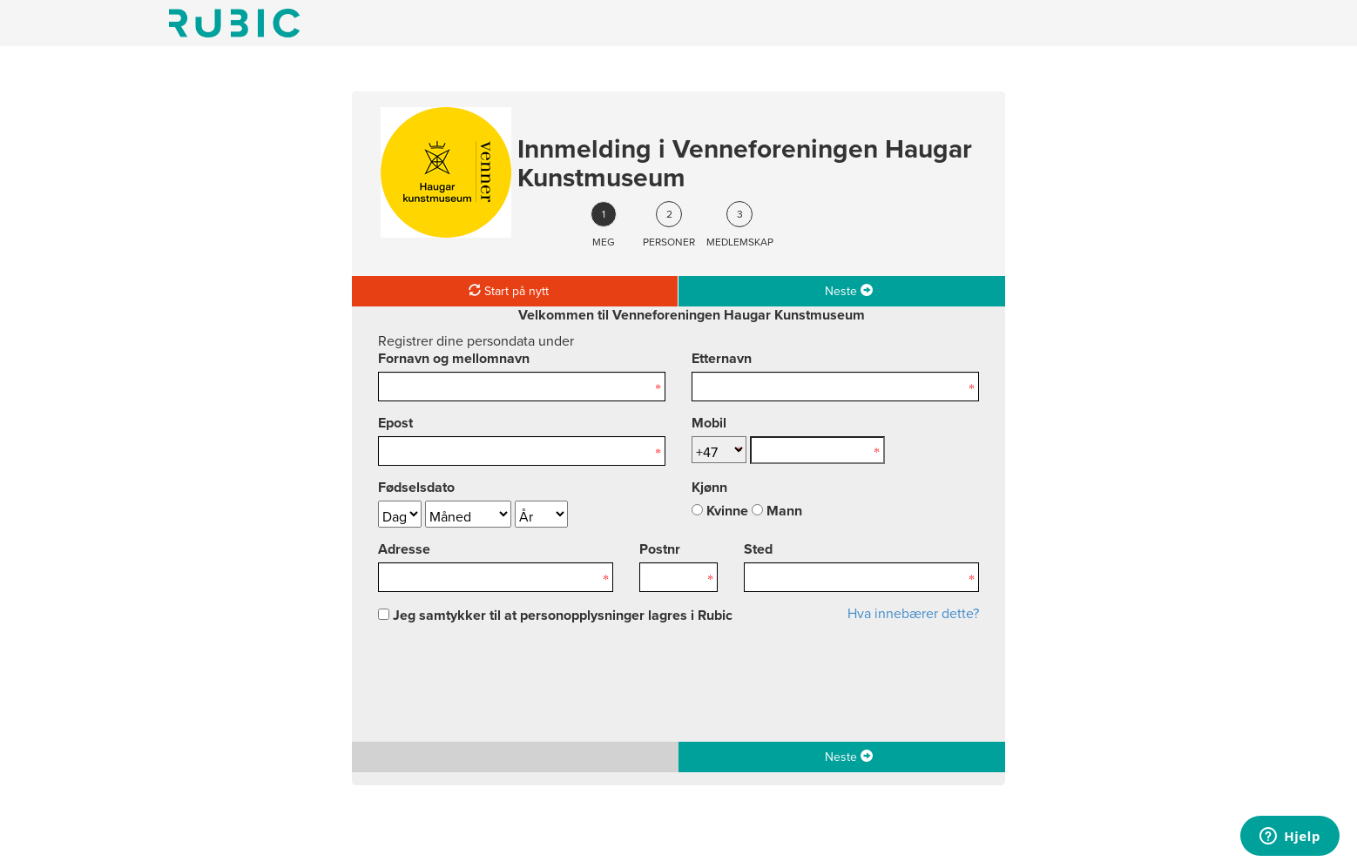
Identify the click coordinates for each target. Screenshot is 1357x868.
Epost (395, 423)
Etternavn (722, 358)
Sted (758, 549)
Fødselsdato (416, 487)
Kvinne (720, 511)
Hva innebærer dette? (913, 613)
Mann (777, 511)
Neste (849, 291)
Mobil (709, 423)
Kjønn (709, 487)
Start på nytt (509, 291)
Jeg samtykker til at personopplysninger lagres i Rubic (555, 615)
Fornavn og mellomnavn (454, 358)
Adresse (404, 549)
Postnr (659, 549)
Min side (234, 23)
